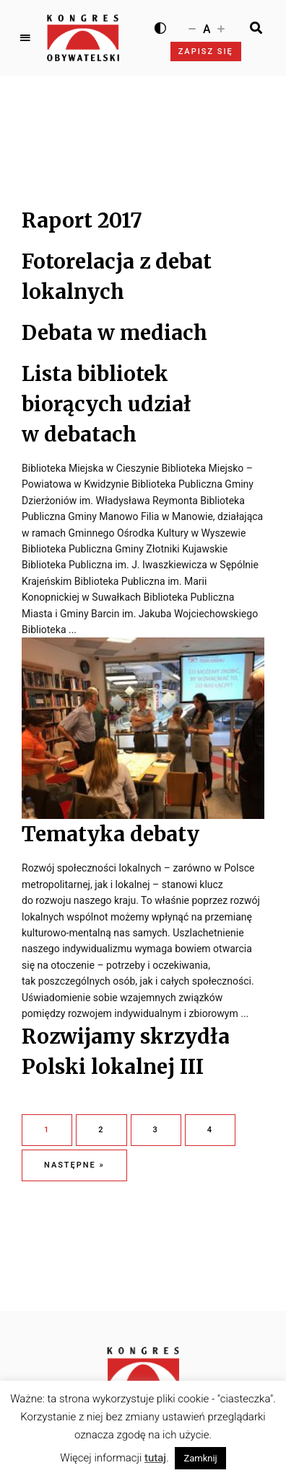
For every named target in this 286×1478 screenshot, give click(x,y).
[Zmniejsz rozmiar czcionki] (192, 28)
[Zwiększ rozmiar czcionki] (221, 28)
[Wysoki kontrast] (160, 28)
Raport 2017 (82, 220)
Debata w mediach (114, 333)
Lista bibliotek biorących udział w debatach (106, 404)
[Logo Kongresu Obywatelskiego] (83, 37)
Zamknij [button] (200, 1458)
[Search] (256, 28)
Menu (25, 38)
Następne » (74, 1165)
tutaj (155, 1457)
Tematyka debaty (110, 834)
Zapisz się (205, 51)
